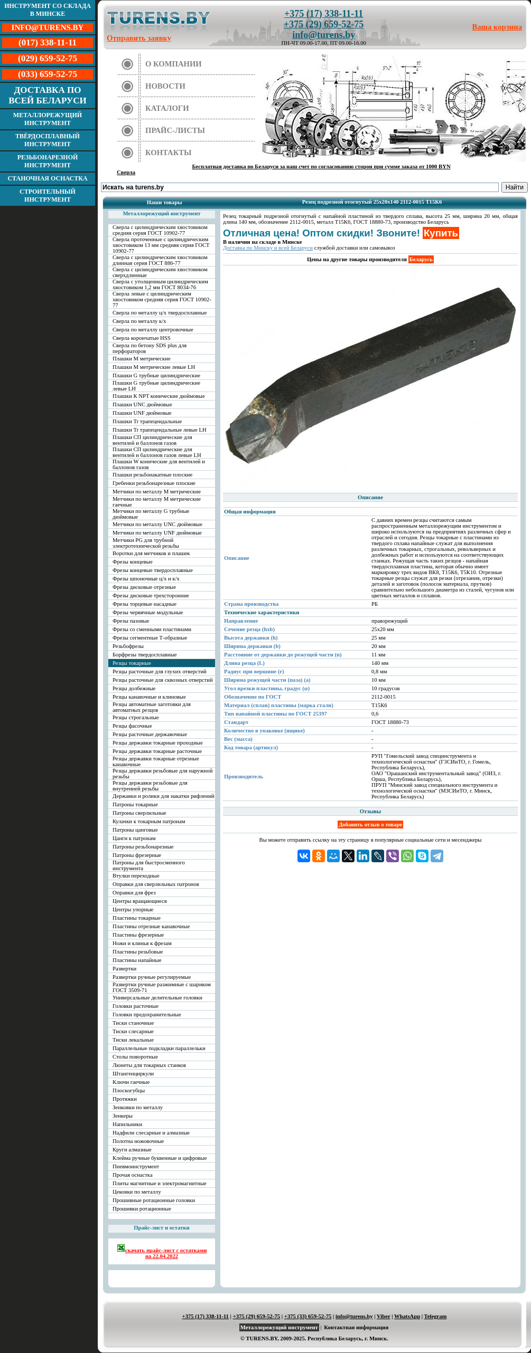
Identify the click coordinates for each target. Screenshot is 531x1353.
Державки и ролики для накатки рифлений (164, 796)
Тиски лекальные (133, 1040)
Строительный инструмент (48, 195)
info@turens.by (323, 35)
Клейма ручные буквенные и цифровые (160, 1158)
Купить (441, 233)
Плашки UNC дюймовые (142, 404)
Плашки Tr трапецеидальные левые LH (160, 430)
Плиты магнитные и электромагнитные (160, 1183)
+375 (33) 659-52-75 (308, 1316)
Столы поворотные (135, 1057)
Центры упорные (133, 909)
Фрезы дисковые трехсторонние (151, 595)
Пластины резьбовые (138, 952)
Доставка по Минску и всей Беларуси (268, 248)
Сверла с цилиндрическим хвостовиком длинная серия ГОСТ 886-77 (160, 260)
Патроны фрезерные (137, 855)
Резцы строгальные (136, 717)
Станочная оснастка (47, 178)
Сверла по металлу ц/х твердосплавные (160, 313)
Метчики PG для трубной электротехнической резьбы (146, 543)
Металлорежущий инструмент (47, 119)
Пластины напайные (137, 960)
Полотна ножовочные (138, 1141)
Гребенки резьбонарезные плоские (154, 483)
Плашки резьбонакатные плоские (152, 475)
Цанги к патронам (134, 838)
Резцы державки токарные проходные (158, 743)
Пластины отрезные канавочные (151, 926)
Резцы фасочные (132, 726)
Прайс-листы (175, 130)
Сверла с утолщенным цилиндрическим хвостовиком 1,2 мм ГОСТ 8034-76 (160, 284)
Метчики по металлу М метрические (157, 491)
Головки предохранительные (147, 1014)
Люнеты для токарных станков (149, 1065)
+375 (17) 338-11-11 (323, 13)
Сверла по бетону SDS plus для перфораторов (150, 348)
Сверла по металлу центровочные (153, 329)
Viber (383, 1316)
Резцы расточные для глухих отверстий (160, 671)
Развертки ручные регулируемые (152, 977)
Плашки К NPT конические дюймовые (159, 396)
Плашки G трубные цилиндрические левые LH (156, 386)
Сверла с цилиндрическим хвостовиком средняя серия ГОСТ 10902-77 (160, 230)
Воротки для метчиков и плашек (151, 553)
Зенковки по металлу (138, 1107)
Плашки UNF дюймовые (142, 413)
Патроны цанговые (135, 830)
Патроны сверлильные (139, 813)
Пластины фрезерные (138, 935)
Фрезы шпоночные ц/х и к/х (146, 579)
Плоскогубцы (129, 1090)
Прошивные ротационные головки (154, 1200)
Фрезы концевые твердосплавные (153, 570)
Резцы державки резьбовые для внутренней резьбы (150, 786)
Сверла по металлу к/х (139, 321)
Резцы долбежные (134, 688)
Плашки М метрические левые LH (154, 367)
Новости (165, 86)
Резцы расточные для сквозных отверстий (163, 680)
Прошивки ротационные (142, 1209)
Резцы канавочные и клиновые (149, 697)
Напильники (127, 1124)
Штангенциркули (133, 1073)
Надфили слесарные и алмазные (151, 1133)
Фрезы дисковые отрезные (144, 587)
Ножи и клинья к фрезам (142, 943)
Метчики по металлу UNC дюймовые (157, 524)
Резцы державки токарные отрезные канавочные (156, 761)
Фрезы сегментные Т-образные (150, 638)
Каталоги (167, 108)
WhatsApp (407, 1316)
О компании (173, 64)
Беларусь (421, 259)
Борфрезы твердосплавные (145, 655)
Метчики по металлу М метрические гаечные (157, 502)
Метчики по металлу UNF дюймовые (157, 533)
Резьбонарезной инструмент (47, 161)
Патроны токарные (135, 804)
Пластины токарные (137, 918)
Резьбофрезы (128, 646)
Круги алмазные (132, 1149)
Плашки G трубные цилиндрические (156, 375)
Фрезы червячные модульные (148, 612)
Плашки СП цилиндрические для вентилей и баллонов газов (152, 440)
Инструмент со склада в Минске (47, 9)
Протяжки (125, 1099)
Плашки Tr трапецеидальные (147, 421)
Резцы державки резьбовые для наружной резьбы (162, 773)
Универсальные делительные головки (157, 998)
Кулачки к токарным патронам (149, 821)
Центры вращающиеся (140, 901)
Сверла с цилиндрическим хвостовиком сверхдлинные (160, 272)
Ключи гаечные (131, 1082)
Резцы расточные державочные (150, 734)
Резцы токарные (132, 663)
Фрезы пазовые (131, 621)
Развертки (124, 968)
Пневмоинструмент (136, 1166)
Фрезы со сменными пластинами (152, 629)
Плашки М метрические (142, 358)
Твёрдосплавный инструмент (47, 140)
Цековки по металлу (137, 1192)
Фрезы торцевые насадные (144, 604)
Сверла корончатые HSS (142, 338)
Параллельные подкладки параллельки (159, 1048)
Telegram (435, 1316)
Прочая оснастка (133, 1175)
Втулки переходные (136, 876)
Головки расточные (136, 1006)
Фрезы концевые (133, 562)
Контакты (168, 152)
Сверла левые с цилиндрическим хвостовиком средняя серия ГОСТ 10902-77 (162, 299)
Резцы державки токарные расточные (157, 751)
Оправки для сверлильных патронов (156, 884)
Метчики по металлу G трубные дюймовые (151, 514)
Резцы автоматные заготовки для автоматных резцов (152, 707)
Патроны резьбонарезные (143, 847)
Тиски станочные (133, 1023)
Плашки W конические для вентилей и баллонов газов (159, 464)
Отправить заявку (139, 38)
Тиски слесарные (133, 1031)
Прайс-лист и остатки (162, 1228)
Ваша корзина (497, 27)
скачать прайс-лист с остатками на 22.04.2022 (162, 1251)
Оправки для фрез (134, 892)
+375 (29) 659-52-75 (324, 24)
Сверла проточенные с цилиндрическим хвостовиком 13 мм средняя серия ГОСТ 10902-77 (161, 245)
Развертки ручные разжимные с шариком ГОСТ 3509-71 (162, 987)
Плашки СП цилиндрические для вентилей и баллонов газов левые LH (157, 452)
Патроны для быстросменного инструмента (149, 865)
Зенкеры (123, 1116)
